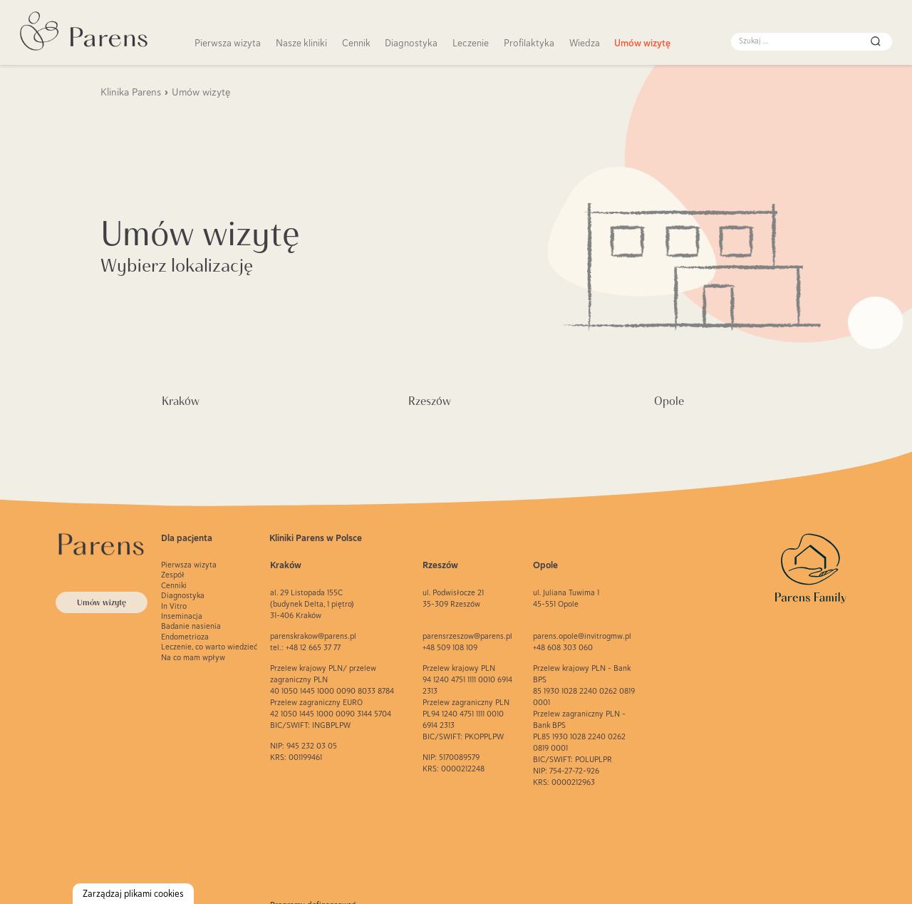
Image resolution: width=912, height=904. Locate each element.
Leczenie (470, 42)
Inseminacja (181, 616)
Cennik (356, 42)
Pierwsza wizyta (228, 42)
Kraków (181, 401)
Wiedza (584, 42)
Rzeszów (429, 401)
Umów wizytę (642, 42)
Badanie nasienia (191, 626)
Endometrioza (185, 637)
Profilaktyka (529, 42)
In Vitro (174, 606)
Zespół (173, 575)
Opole (669, 401)
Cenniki (174, 585)
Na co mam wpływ (193, 657)
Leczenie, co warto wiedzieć (209, 647)
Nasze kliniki (301, 42)
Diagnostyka (411, 42)
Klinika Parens (130, 92)
